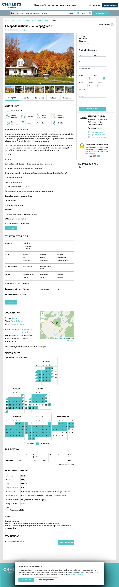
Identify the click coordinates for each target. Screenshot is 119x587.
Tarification (53, 98)
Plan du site (35, 546)
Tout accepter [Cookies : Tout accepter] (26, 580)
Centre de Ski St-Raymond (27, 331)
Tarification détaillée (84, 44)
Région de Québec (17, 321)
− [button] (42, 316)
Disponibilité (39, 98)
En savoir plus (91, 153)
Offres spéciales (86, 554)
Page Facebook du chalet (98, 135)
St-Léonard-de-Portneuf (16, 324)
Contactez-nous (37, 549)
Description (12, 98)
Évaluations (67, 98)
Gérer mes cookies (38, 557)
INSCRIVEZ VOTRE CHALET (110, 5)
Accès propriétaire (62, 549)
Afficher (99, 128)
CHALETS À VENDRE (65, 5)
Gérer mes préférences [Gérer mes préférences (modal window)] (46, 580)
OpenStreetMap (64, 338)
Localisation (26, 98)
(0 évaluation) (23, 30)
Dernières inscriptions (88, 552)
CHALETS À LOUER (53, 5)
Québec (14, 318)
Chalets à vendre (86, 549)
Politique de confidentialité (40, 554)
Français (40, 560)
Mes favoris (85, 557)
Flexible (23, 478)
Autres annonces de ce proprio (99, 137)
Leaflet (56, 338)
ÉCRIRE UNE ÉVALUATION (66, 517)
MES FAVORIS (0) (41, 5)
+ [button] (42, 313)
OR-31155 (53, 21)
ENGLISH (74, 5)
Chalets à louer (86, 546)
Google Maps (69, 340)
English (34, 560)
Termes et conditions (38, 552)
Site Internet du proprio (97, 132)
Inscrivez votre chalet (63, 546)
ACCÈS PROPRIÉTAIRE (95, 5)
